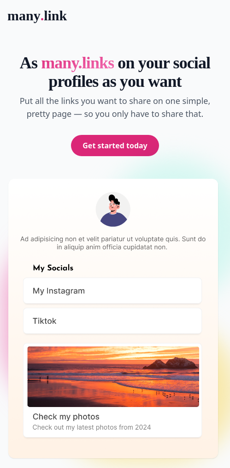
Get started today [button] (115, 145)
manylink (37, 15)
